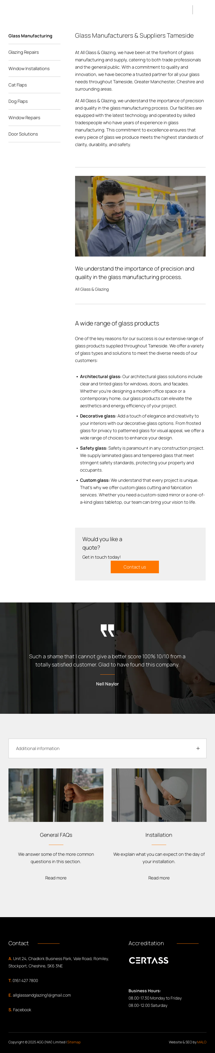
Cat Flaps (17, 85)
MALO (202, 1042)
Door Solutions (23, 134)
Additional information (38, 748)
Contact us (135, 567)
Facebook (22, 1009)
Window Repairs (24, 118)
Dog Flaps (18, 101)
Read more (56, 878)
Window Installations (29, 68)
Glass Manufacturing (30, 36)
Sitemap (74, 1042)
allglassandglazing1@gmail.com (42, 995)
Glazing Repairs (23, 52)
